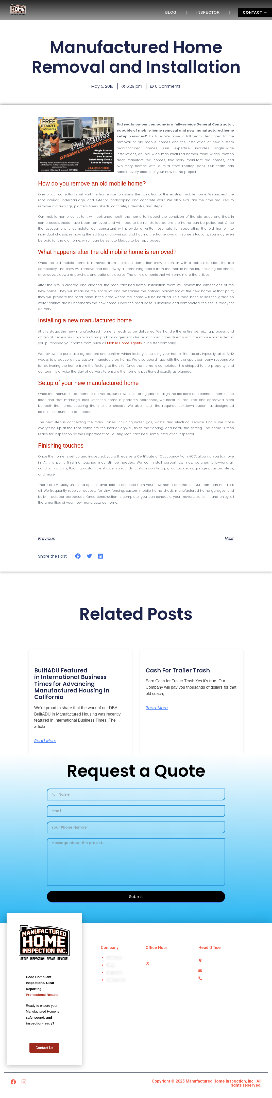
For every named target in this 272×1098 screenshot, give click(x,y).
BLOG (170, 12)
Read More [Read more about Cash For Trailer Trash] (157, 708)
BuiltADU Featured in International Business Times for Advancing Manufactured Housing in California (71, 684)
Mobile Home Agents (124, 343)
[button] (78, 556)
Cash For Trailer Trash (178, 670)
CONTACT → (255, 12)
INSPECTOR (208, 12)
